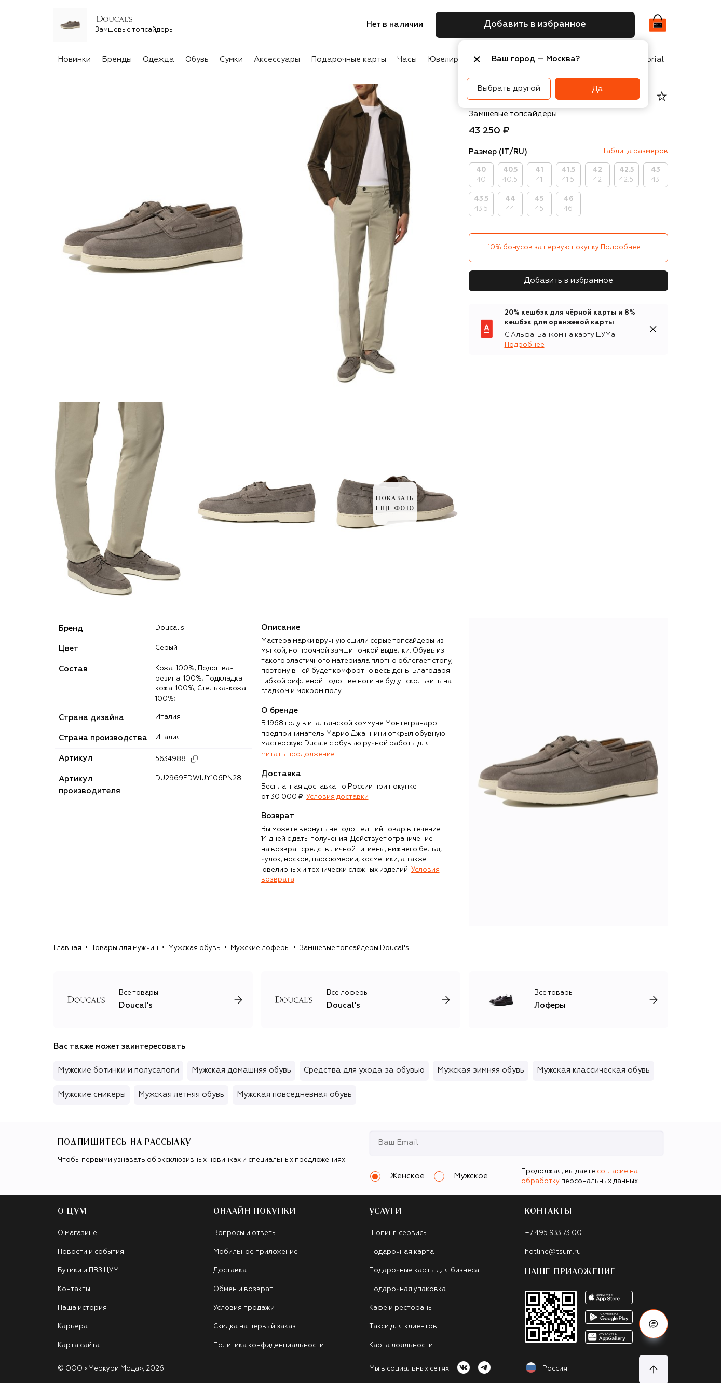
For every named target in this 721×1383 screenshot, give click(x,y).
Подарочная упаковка (407, 1289)
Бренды (117, 59)
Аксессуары (277, 59)
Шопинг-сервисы (398, 1233)
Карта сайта (79, 1345)
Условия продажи (244, 1308)
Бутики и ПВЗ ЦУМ (88, 1270)
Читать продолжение (298, 754)
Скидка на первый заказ (254, 1326)
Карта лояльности (401, 1345)
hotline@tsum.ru (553, 1252)
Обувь (197, 59)
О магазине (77, 1233)
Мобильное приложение (255, 1252)
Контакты (74, 1289)
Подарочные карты (348, 59)
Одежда (158, 59)
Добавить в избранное (568, 280)
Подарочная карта (401, 1252)
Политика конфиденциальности (268, 1345)
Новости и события (91, 1252)
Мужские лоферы (260, 948)
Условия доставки (337, 797)
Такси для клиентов (403, 1326)
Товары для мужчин (124, 948)
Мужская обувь (194, 948)
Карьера (73, 1326)
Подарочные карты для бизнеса (424, 1270)
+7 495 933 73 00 (553, 1233)
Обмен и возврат (243, 1289)
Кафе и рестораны (401, 1308)
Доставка (230, 1270)
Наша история (82, 1308)
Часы (407, 59)
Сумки (231, 59)
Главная (67, 948)
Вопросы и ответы (245, 1233)
